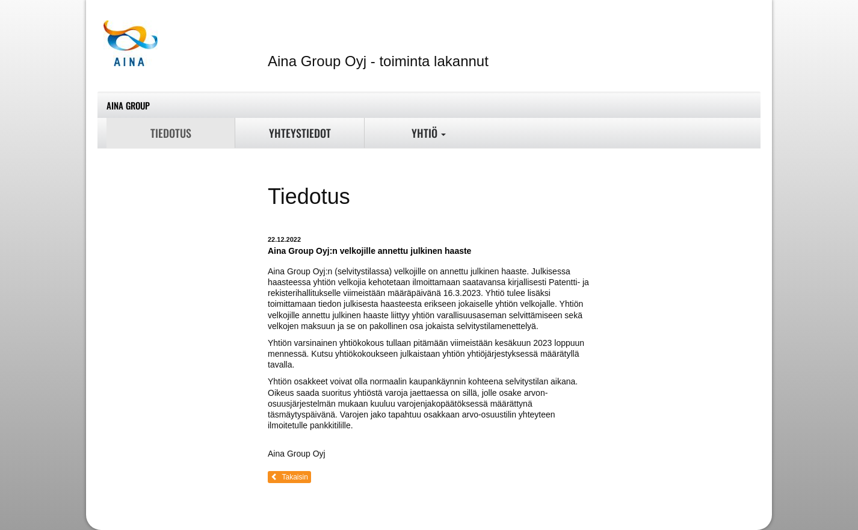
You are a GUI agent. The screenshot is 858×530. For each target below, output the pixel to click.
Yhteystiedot (300, 133)
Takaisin (289, 477)
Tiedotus (170, 133)
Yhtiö (429, 133)
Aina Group (128, 105)
